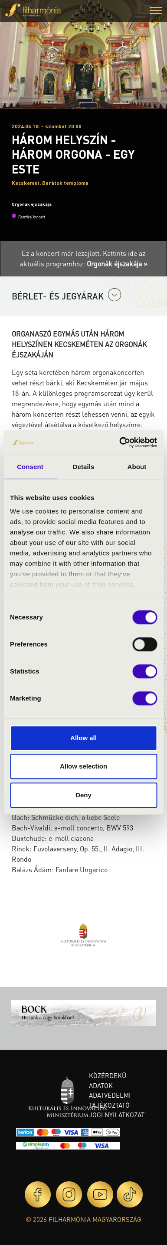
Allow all (83, 738)
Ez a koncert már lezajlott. (62, 253)
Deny (83, 795)
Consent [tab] (30, 466)
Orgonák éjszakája (32, 204)
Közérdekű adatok (107, 1080)
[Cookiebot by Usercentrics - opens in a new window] (119, 442)
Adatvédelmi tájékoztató (110, 1100)
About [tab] (137, 466)
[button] (156, 11)
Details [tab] (84, 466)
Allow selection (83, 766)
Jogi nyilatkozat (116, 1114)
